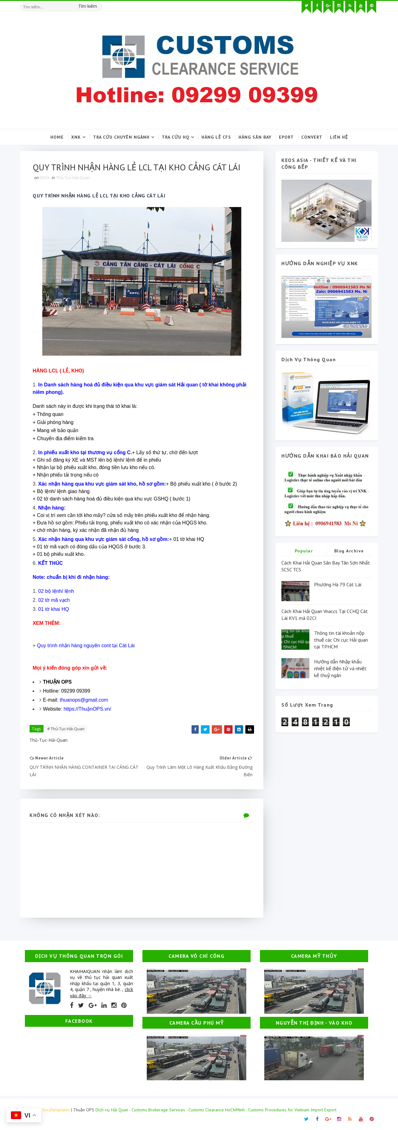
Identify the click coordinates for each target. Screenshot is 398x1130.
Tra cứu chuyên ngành (121, 137)
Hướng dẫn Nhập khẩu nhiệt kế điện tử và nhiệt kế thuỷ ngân (340, 668)
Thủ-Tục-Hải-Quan (73, 177)
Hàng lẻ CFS (216, 137)
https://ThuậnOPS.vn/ (87, 709)
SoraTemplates (56, 1110)
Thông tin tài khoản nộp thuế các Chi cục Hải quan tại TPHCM (341, 640)
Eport (286, 137)
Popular (304, 551)
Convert (311, 137)
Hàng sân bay (254, 137)
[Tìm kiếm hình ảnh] (99, 5)
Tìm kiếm (87, 6)
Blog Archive (349, 551)
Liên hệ (339, 137)
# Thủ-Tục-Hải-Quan (66, 728)
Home (57, 137)
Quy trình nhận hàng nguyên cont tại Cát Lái (86, 645)
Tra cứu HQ (175, 137)
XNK (76, 137)
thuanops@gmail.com (84, 700)
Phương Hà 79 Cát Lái (337, 584)
